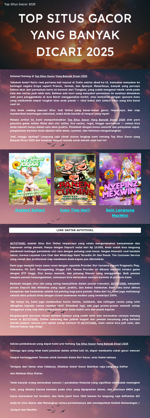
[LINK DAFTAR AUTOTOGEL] (75, 230)
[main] (75, 34)
